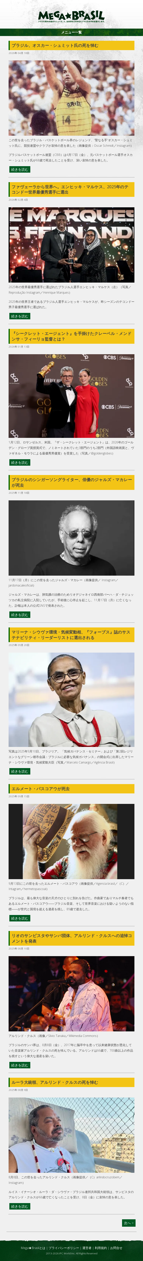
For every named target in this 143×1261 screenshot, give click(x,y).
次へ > (129, 1223)
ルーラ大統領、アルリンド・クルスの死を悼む (55, 1082)
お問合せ (116, 1248)
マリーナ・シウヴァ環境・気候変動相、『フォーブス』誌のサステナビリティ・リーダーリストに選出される (71, 634)
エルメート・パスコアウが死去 (41, 788)
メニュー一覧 (71, 32)
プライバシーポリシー (64, 1248)
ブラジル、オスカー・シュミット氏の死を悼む (55, 45)
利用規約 (101, 1248)
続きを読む (19, 169)
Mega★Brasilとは (33, 1248)
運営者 (87, 1248)
